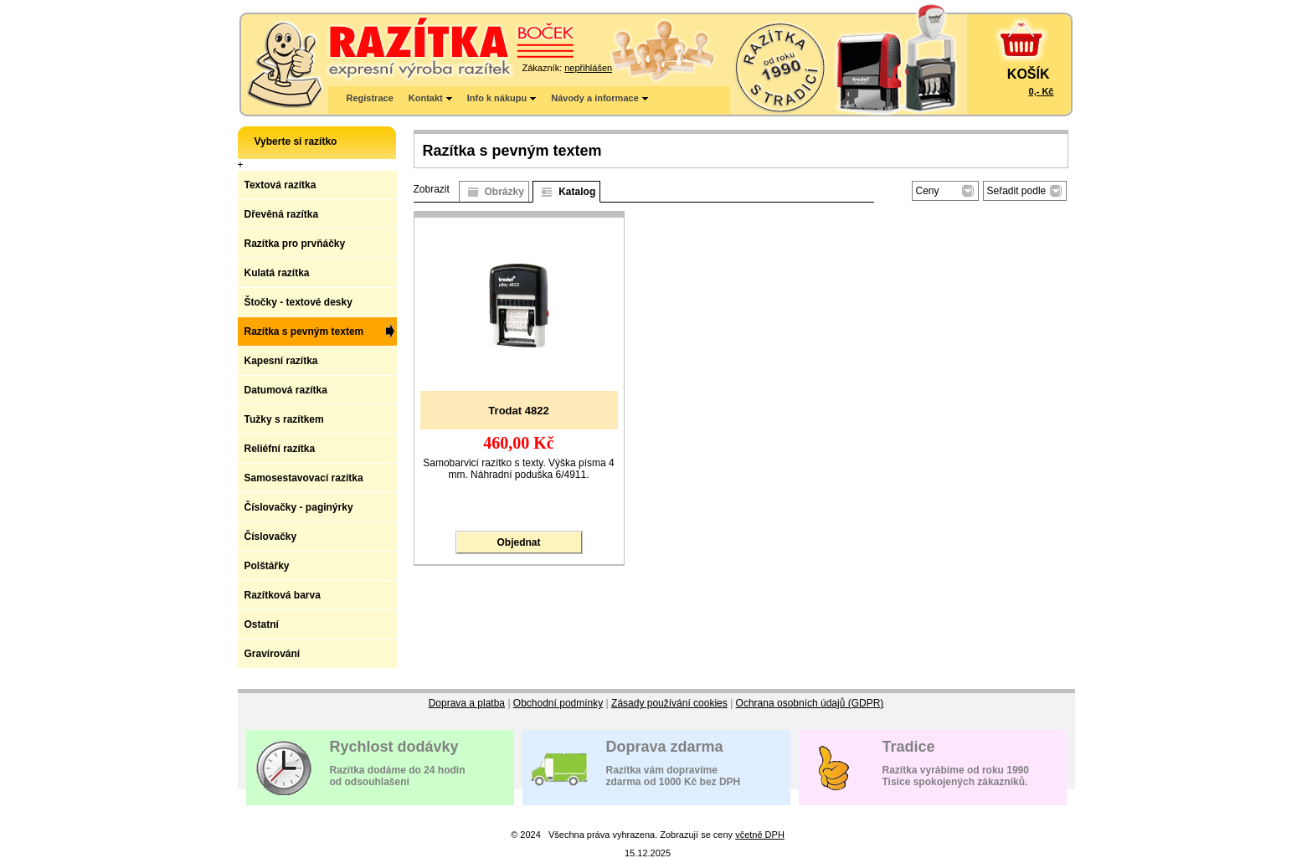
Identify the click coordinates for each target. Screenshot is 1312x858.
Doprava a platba (467, 703)
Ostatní (261, 624)
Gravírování (272, 654)
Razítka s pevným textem (304, 331)
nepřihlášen (588, 68)
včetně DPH (760, 835)
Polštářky (267, 566)
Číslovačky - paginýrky (298, 507)
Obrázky (504, 192)
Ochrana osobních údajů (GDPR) (810, 703)
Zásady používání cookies (669, 703)
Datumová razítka (285, 390)
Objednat (518, 542)
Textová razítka (280, 185)
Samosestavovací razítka (303, 478)
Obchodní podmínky (558, 703)
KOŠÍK (1028, 74)
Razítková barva (282, 595)
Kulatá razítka (277, 273)
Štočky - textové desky (298, 302)
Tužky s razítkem (284, 419)
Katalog (576, 192)
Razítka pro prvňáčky (295, 243)
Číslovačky (270, 536)
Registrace (370, 98)
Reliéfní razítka (280, 449)
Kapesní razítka (281, 361)
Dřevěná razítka (281, 214)
